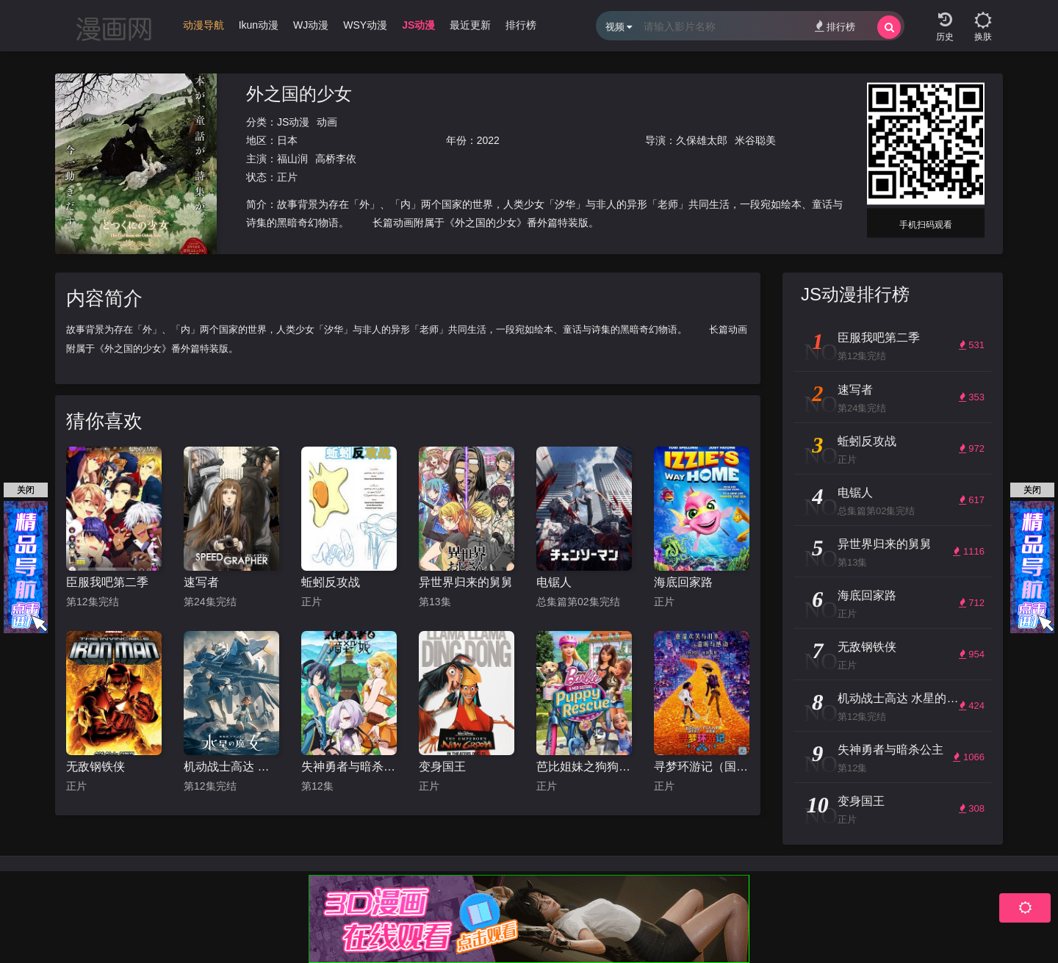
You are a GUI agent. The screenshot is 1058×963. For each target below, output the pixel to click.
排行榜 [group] (520, 25)
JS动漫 (293, 122)
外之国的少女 (299, 94)
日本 (287, 140)
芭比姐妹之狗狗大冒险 (584, 766)
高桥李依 (335, 159)
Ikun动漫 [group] (258, 25)
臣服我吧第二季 (107, 582)
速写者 (201, 582)
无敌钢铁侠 (95, 766)
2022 (488, 140)
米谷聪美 (755, 140)
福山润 (292, 159)
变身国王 (442, 766)
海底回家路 (683, 582)
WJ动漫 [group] (310, 25)
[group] (203, 28)
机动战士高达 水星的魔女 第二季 (231, 766)
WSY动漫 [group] (365, 25)
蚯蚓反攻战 (330, 582)
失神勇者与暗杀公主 (349, 766)
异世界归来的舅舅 (466, 582)
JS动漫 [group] (418, 25)
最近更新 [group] (470, 25)
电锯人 (554, 582)
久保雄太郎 (701, 140)
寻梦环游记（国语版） (701, 766)
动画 (327, 122)
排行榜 (835, 26)
